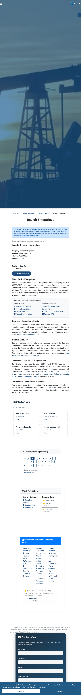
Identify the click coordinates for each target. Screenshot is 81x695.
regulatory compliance (43, 374)
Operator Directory (44, 213)
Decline (59, 691)
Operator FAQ (48, 314)
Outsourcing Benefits (27, 568)
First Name (22, 649)
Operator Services (27, 213)
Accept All (21, 691)
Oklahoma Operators (47, 505)
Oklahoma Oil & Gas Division (40, 555)
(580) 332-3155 (23, 258)
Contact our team (31, 598)
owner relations (24, 374)
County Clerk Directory (52, 571)
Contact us (49, 387)
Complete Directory (27, 501)
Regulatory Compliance (23, 314)
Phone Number (23, 676)
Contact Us (28, 508)
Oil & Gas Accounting (22, 306)
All (25, 458)
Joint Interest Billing (22, 309)
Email (20, 667)
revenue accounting (51, 372)
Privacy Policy (20, 687)
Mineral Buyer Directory (53, 578)
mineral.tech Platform (53, 563)
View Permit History (21, 273)
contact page (14, 632)
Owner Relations (21, 311)
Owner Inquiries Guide (26, 555)
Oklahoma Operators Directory (54, 311)
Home (15, 213)
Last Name (22, 658)
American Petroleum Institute (40, 571)
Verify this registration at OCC (28, 335)
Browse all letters (29, 472)
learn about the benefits (29, 377)
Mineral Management (53, 555)
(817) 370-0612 (79, 15)
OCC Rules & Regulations (40, 563)
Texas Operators (49, 500)
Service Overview (26, 575)
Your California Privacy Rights (36, 687)
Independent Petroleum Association (40, 580)
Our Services (29, 505)
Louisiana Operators (47, 510)
